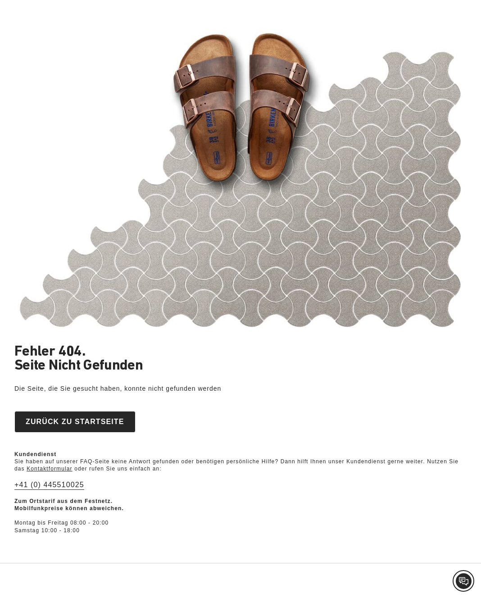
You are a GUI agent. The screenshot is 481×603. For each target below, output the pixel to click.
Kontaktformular (50, 469)
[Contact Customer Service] (463, 581)
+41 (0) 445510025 (49, 485)
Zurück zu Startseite (75, 421)
